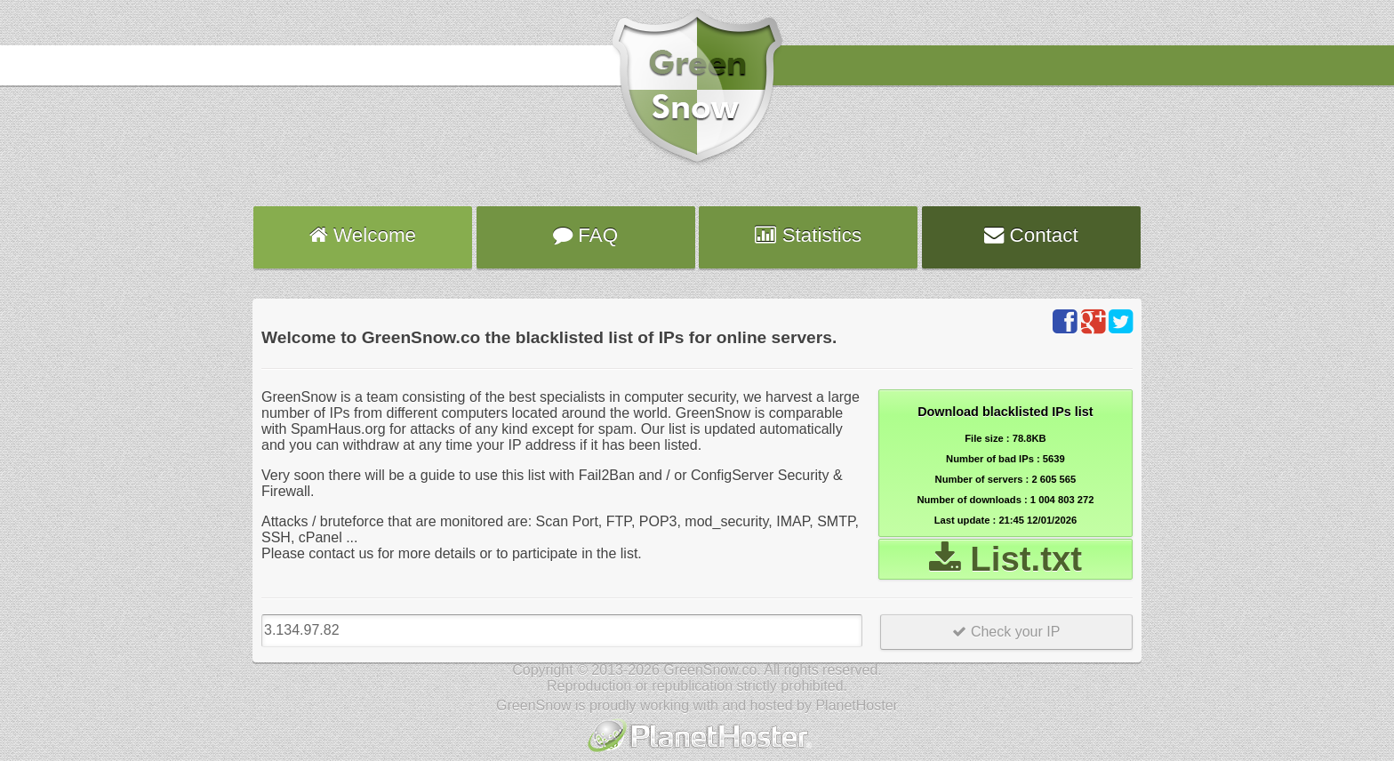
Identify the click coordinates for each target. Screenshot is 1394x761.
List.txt (1006, 559)
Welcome (362, 235)
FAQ (585, 235)
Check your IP (1006, 631)
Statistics (808, 235)
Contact (1031, 235)
